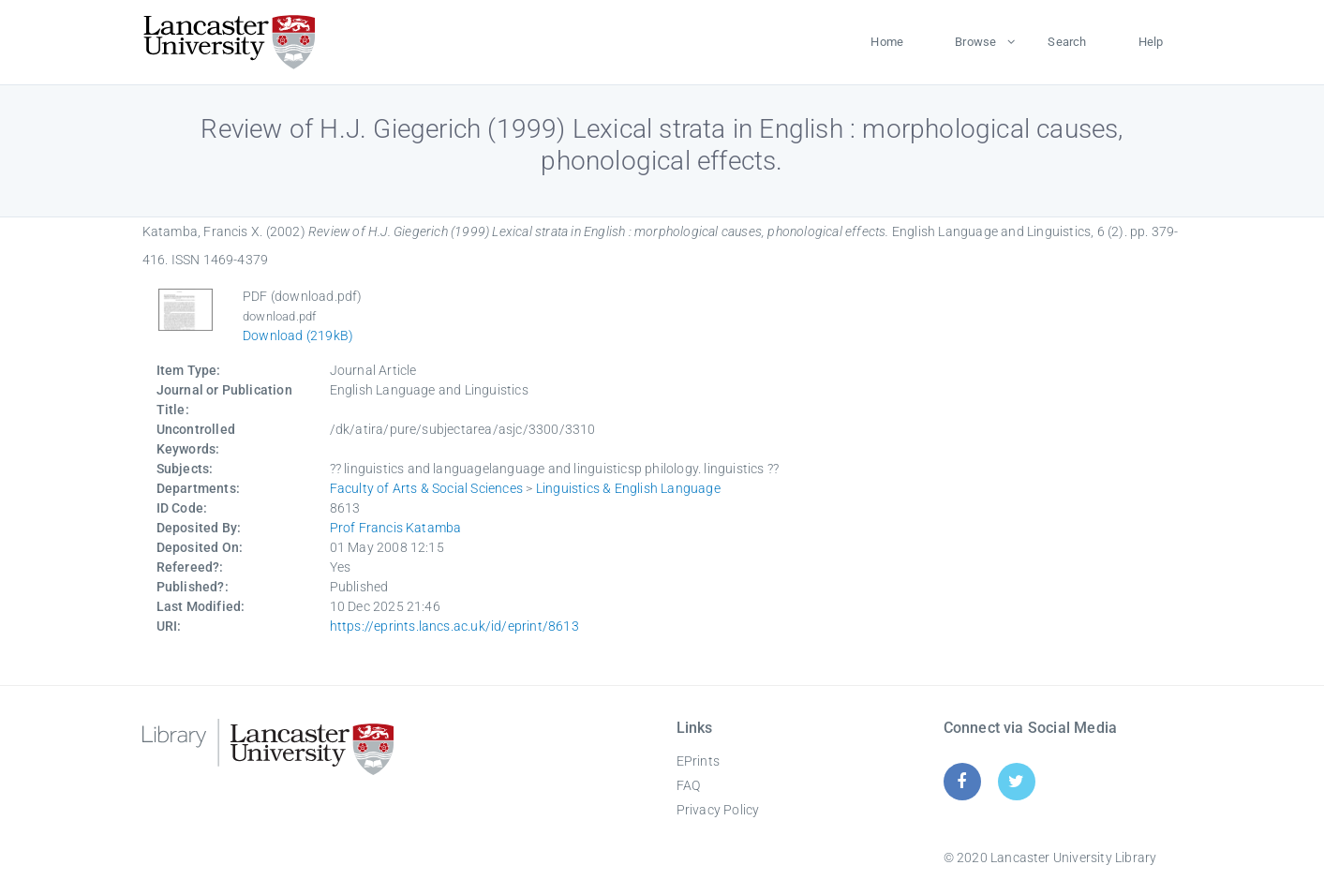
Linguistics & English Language (628, 488)
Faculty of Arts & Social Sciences (427, 488)
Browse (975, 42)
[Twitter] (1016, 781)
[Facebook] (962, 781)
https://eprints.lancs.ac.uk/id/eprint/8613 (454, 626)
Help (1151, 42)
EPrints (698, 760)
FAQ (689, 785)
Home (886, 42)
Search (1067, 42)
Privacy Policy (718, 809)
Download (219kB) (298, 335)
